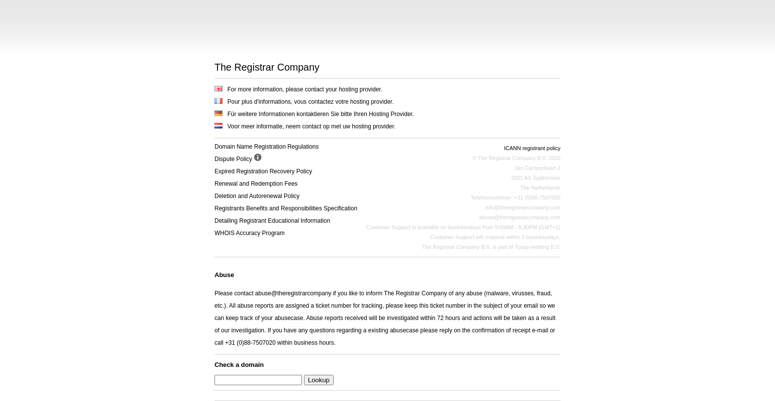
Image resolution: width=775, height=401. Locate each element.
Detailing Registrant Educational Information (272, 220)
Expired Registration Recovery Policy (263, 171)
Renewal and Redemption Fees (256, 183)
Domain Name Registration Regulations (267, 146)
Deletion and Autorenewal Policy (257, 196)
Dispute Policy (233, 159)
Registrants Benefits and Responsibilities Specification (286, 208)
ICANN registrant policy (532, 148)
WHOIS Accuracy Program (250, 233)
